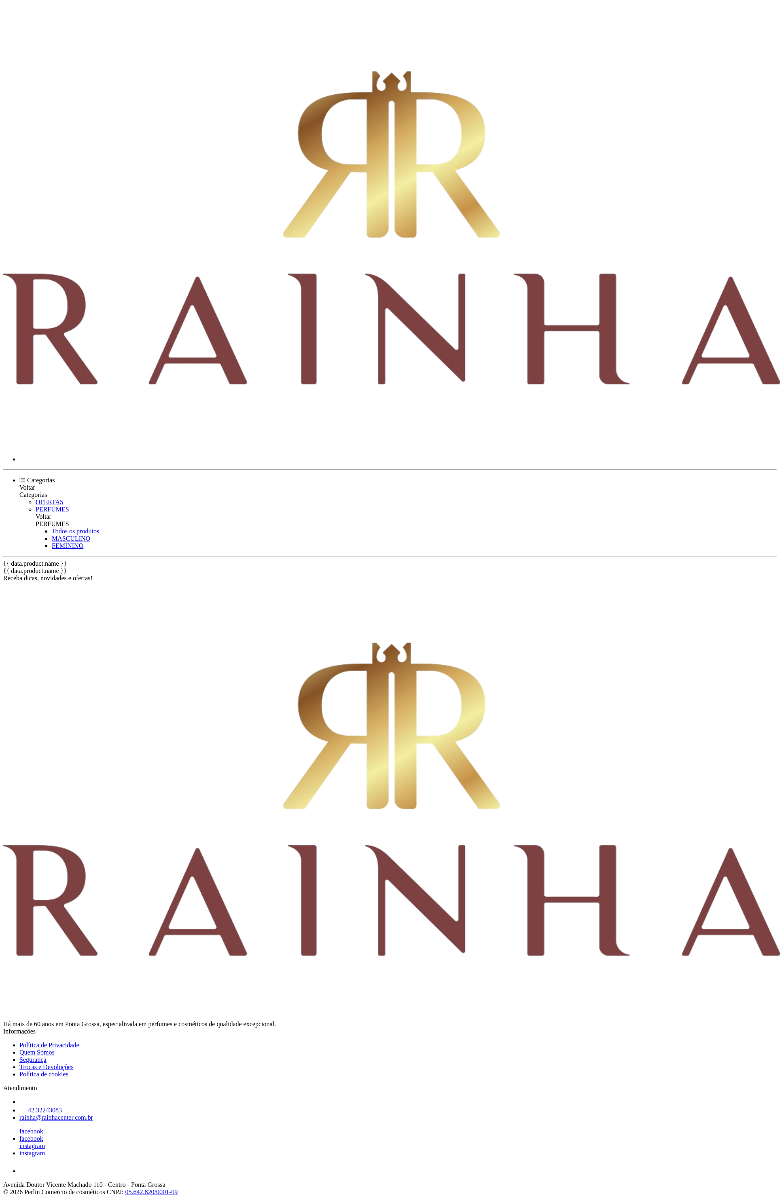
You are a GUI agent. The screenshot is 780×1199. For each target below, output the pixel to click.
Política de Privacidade (49, 1045)
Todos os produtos (75, 531)
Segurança (33, 1059)
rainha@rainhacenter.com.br (56, 1117)
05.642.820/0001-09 (151, 1191)
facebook (31, 1131)
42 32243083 (40, 1110)
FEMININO (67, 545)
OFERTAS (50, 502)
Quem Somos (37, 1052)
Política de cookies (43, 1074)
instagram (32, 1145)
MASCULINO (71, 538)
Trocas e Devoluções (46, 1066)
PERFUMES (52, 509)
